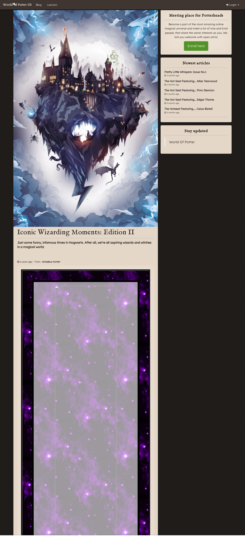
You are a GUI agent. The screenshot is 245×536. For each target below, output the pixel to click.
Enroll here (196, 46)
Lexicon (52, 4)
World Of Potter (182, 142)
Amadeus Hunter (51, 261)
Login (232, 4)
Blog (39, 4)
